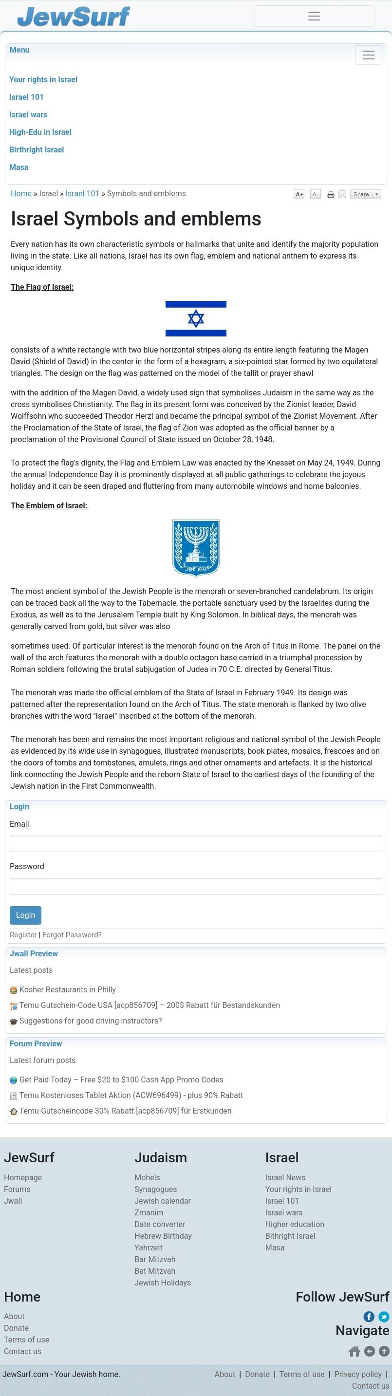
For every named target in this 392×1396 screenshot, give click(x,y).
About (14, 1316)
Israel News (285, 1177)
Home (21, 193)
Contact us (22, 1351)
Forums (17, 1189)
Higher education (294, 1224)
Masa (275, 1247)
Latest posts (31, 970)
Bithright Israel (290, 1236)
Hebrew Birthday (163, 1236)
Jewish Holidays (162, 1282)
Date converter (159, 1224)
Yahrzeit (148, 1247)
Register (23, 935)
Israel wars (284, 1212)
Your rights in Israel (298, 1189)
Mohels (147, 1177)
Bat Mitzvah (154, 1271)
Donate (16, 1328)
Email (19, 824)
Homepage (23, 1177)
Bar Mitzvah (154, 1259)
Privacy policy (358, 1374)
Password (27, 866)
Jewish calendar (162, 1201)
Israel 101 (83, 193)
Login (19, 806)
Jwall (13, 1201)
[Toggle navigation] (314, 16)
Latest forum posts (42, 1060)
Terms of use (26, 1339)
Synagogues (155, 1189)
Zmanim (148, 1212)
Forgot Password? (72, 935)
